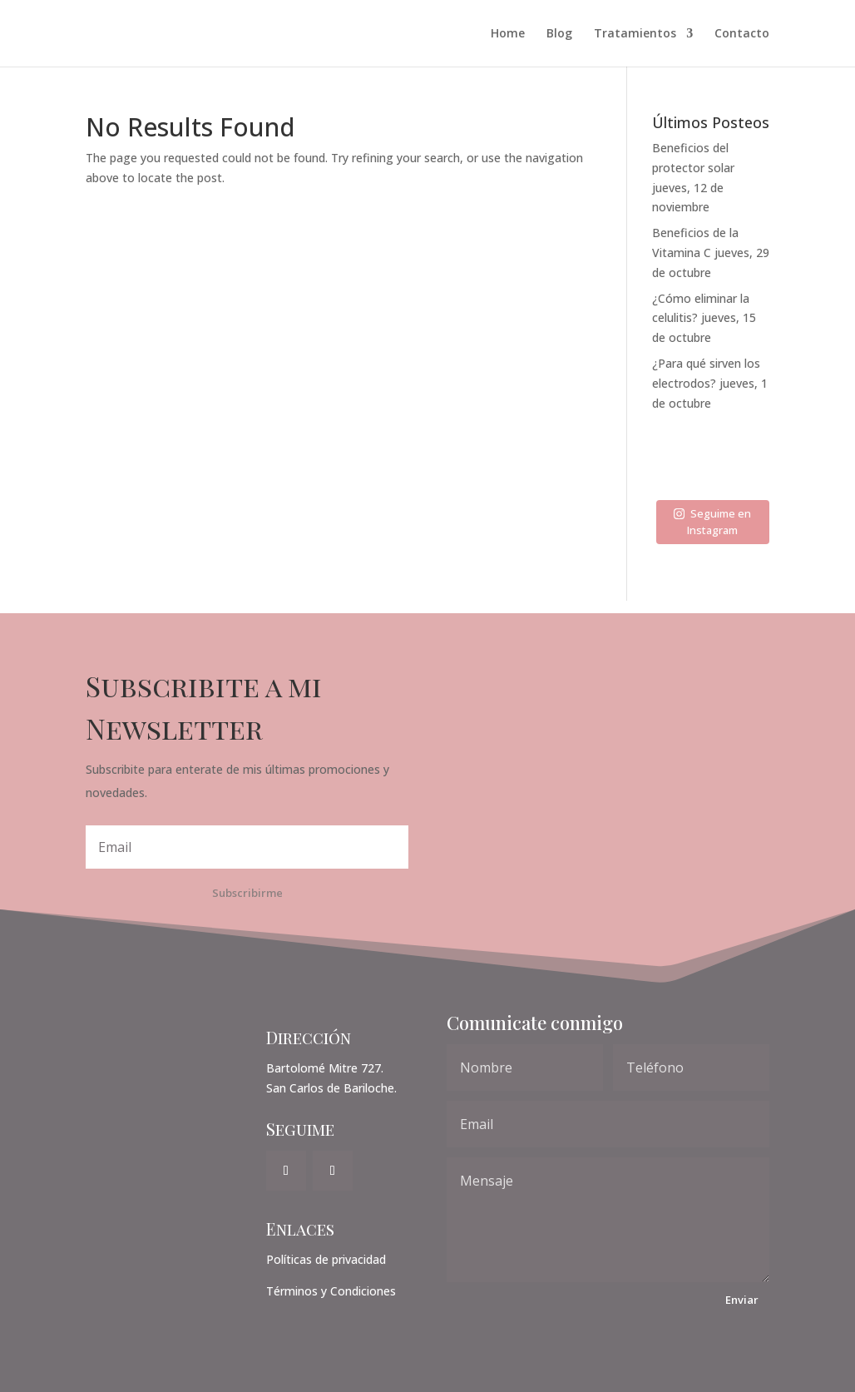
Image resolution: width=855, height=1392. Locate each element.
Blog (559, 34)
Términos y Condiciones (331, 1291)
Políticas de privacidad (326, 1259)
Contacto (741, 34)
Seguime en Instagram (712, 521)
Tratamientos (635, 34)
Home (508, 34)
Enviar (742, 1299)
